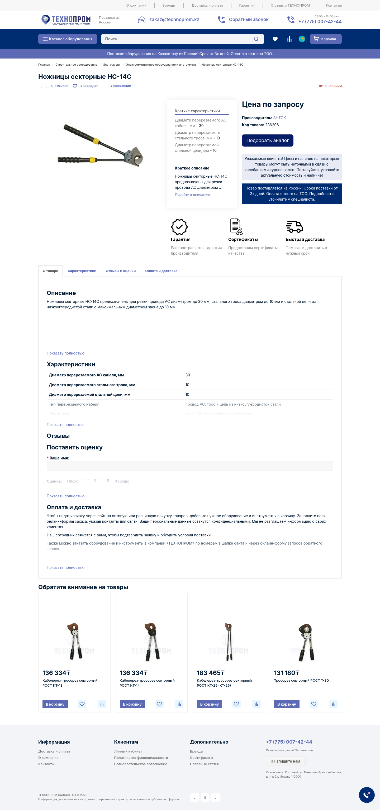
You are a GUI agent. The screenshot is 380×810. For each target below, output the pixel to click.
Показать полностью (65, 353)
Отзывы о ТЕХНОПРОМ (290, 5)
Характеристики (82, 271)
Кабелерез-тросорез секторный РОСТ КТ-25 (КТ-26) (224, 682)
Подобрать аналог (267, 140)
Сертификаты (201, 757)
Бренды (169, 5)
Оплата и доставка (161, 271)
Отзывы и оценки (121, 271)
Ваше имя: (59, 458)
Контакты (334, 5)
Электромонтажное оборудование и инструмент (161, 64)
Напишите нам (286, 761)
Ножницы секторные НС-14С (222, 64)
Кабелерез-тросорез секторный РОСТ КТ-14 (147, 682)
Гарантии (247, 5)
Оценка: (54, 481)
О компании (136, 5)
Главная (44, 64)
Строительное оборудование (76, 64)
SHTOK (279, 117)
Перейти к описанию (192, 194)
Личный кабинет (128, 751)
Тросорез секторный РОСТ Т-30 (301, 680)
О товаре (50, 271)
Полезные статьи (204, 764)
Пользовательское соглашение (140, 764)
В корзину (55, 704)
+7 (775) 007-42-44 (289, 742)
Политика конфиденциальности (141, 757)
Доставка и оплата (207, 5)
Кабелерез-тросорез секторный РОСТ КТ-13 (69, 682)
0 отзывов (59, 86)
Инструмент (112, 64)
